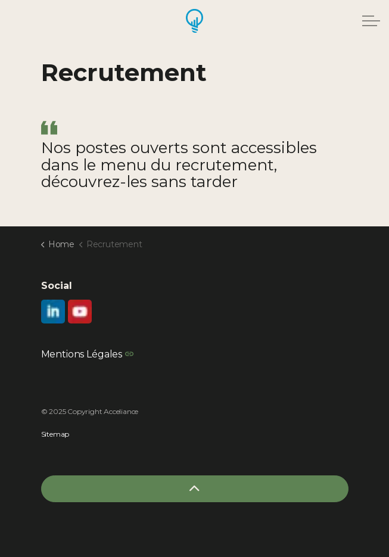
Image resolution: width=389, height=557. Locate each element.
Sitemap (55, 434)
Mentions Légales (87, 354)
